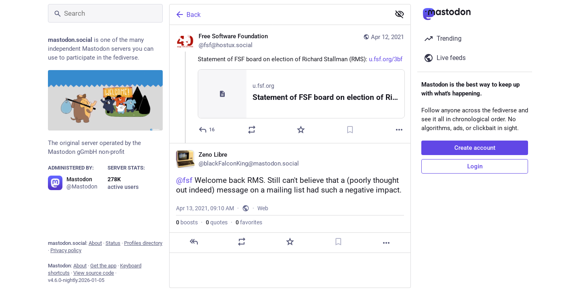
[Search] (105, 13)
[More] (399, 130)
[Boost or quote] (252, 130)
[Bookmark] (350, 130)
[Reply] (207, 130)
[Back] (279, 14)
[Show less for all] (399, 14)
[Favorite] (301, 130)
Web (262, 208)
